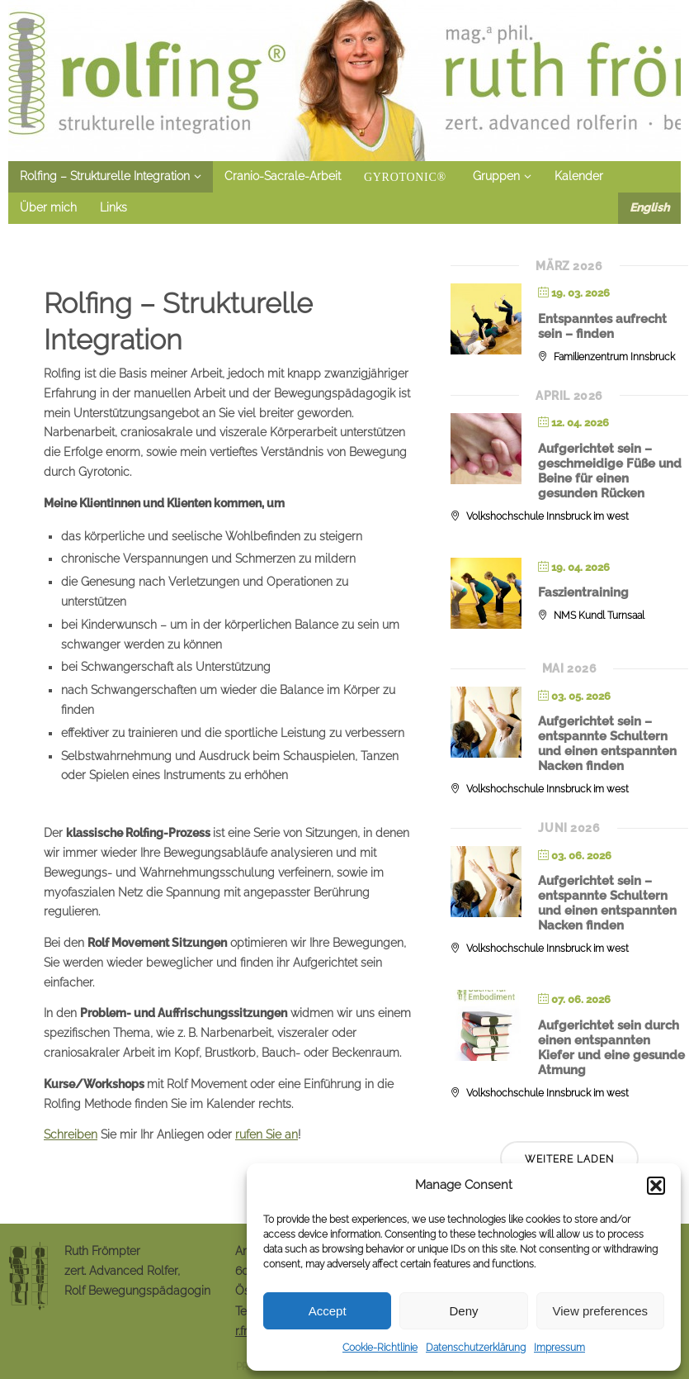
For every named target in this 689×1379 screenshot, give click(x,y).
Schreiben (70, 1134)
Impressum (559, 1347)
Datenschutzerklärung (476, 1347)
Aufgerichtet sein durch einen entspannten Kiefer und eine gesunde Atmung (611, 1047)
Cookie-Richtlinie (380, 1347)
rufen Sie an (266, 1134)
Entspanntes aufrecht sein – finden (602, 326)
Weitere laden (569, 1159)
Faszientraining (583, 592)
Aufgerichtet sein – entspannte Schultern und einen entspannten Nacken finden (607, 743)
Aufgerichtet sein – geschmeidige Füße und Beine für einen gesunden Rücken (610, 471)
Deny (463, 1311)
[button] (656, 1185)
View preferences (601, 1311)
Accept (328, 1311)
